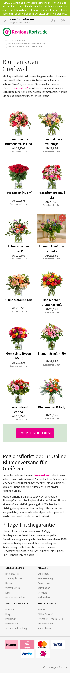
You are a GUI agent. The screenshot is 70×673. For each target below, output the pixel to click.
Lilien (8, 592)
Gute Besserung (45, 578)
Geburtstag (43, 573)
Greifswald (37, 46)
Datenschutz (11, 623)
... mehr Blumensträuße (35, 433)
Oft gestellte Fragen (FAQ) (50, 618)
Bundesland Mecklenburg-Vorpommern (26, 43)
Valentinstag (44, 587)
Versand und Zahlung (16, 628)
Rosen (8, 583)
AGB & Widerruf (45, 614)
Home (8, 40)
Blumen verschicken (15, 597)
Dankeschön (44, 583)
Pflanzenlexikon (46, 623)
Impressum (10, 618)
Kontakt (42, 609)
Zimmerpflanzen (13, 578)
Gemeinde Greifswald (18, 46)
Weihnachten (44, 597)
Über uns (9, 609)
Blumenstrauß (20, 88)
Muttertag (42, 592)
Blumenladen (20, 40)
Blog (7, 614)
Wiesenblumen (12, 587)
